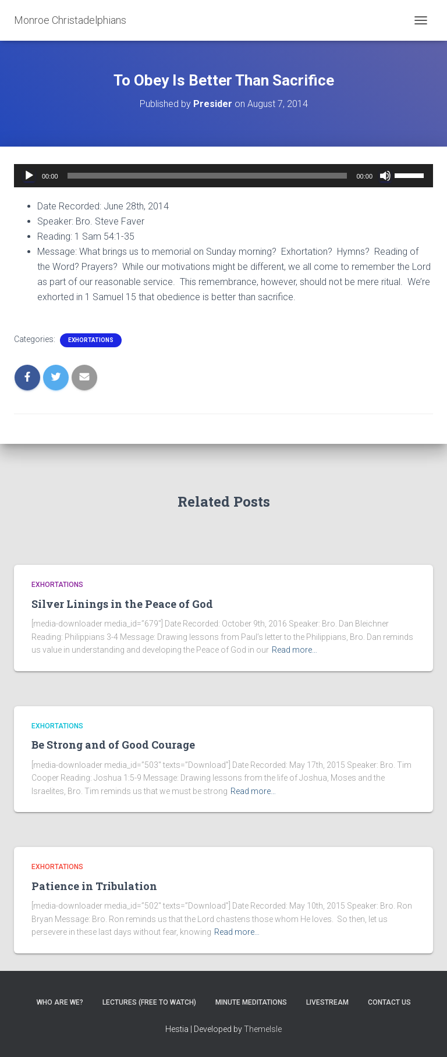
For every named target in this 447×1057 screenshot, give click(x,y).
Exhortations (90, 340)
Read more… (294, 649)
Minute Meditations (251, 1002)
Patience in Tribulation (94, 886)
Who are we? (60, 1002)
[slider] (207, 176)
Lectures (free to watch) (149, 1002)
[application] (223, 175)
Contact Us (389, 1002)
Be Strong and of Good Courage (113, 745)
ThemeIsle (263, 1029)
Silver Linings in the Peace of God (122, 604)
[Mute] (385, 175)
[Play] (29, 175)
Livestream (327, 1002)
